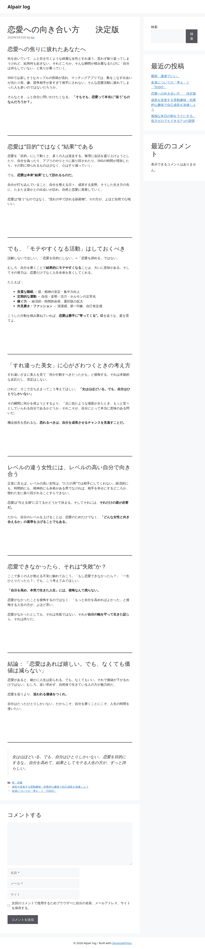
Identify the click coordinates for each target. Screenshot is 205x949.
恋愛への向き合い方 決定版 (173, 93)
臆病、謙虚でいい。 (165, 76)
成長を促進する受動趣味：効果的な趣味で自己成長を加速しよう (50, 786)
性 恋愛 (17, 782)
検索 (154, 27)
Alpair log (19, 6)
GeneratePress (122, 943)
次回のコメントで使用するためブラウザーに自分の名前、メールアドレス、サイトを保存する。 (71, 905)
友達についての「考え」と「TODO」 (34, 791)
